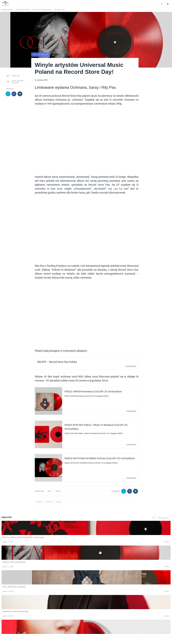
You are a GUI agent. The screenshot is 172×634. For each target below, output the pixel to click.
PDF (49, 491)
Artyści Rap (59, 10)
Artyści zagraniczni (41, 10)
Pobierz (37, 542)
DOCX (58, 491)
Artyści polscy (22, 10)
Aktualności (7, 10)
